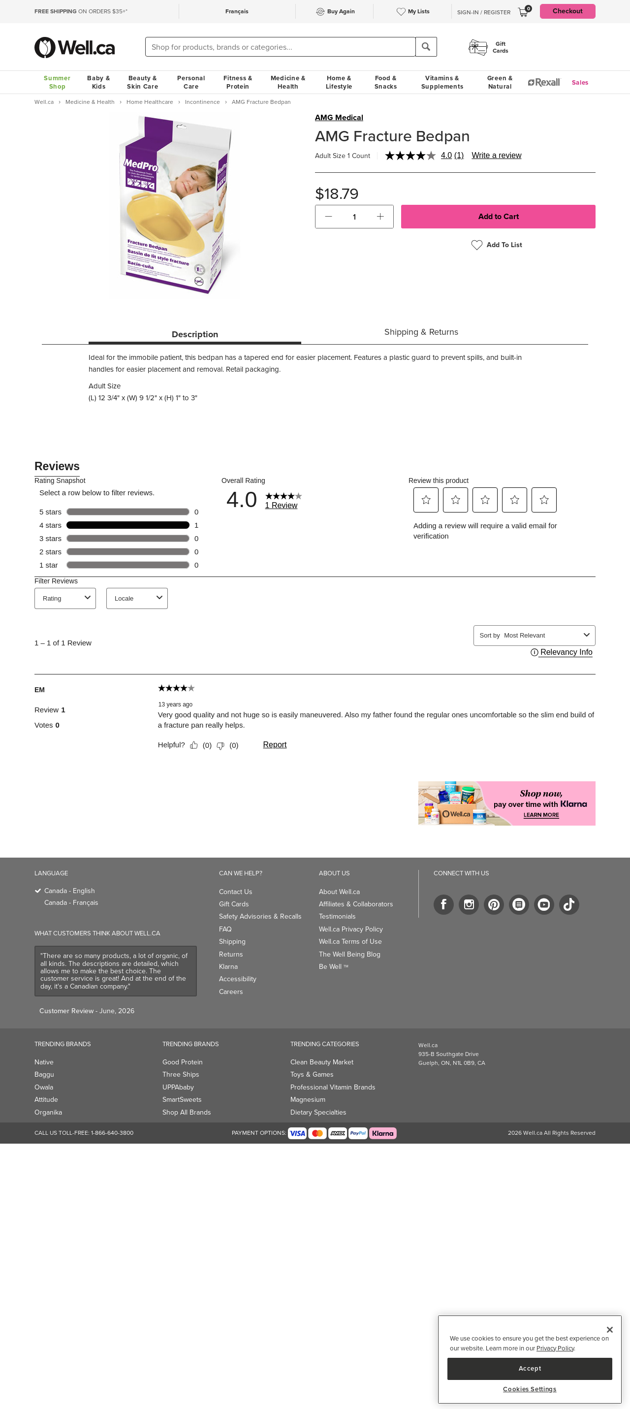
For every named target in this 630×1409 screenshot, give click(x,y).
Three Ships (180, 1074)
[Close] (610, 1330)
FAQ (225, 929)
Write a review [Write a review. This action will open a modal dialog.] (496, 155)
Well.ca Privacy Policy (351, 929)
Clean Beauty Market (321, 1062)
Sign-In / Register (483, 12)
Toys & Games (312, 1074)
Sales (580, 82)
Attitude (46, 1099)
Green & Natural (500, 82)
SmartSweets (182, 1099)
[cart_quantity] (355, 216)
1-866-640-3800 (112, 1132)
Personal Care (191, 82)
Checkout (568, 11)
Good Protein (182, 1062)
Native (44, 1062)
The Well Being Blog (349, 954)
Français (237, 11)
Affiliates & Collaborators (356, 904)
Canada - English (69, 891)
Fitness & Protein (237, 82)
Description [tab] (195, 334)
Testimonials (337, 916)
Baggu (44, 1074)
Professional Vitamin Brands (333, 1087)
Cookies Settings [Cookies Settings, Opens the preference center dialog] (530, 1389)
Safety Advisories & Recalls (260, 916)
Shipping (232, 941)
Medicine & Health (288, 82)
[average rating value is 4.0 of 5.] (419, 155)
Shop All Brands (186, 1112)
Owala (43, 1087)
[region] (530, 1359)
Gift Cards (234, 904)
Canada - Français (71, 902)
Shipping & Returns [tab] (421, 331)
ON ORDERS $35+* (80, 11)
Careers (231, 992)
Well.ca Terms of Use (350, 941)
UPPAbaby (178, 1087)
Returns (231, 954)
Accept (530, 1368)
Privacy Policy (555, 1348)
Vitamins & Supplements (442, 82)
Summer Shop (57, 82)
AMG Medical (339, 117)
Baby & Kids (98, 82)
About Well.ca (339, 892)
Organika (48, 1112)
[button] (328, 216)
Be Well (333, 966)
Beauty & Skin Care (142, 82)
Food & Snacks (386, 82)
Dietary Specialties (318, 1112)
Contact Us (235, 892)
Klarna (228, 966)
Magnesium (307, 1099)
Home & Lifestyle (339, 82)
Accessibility (237, 979)
